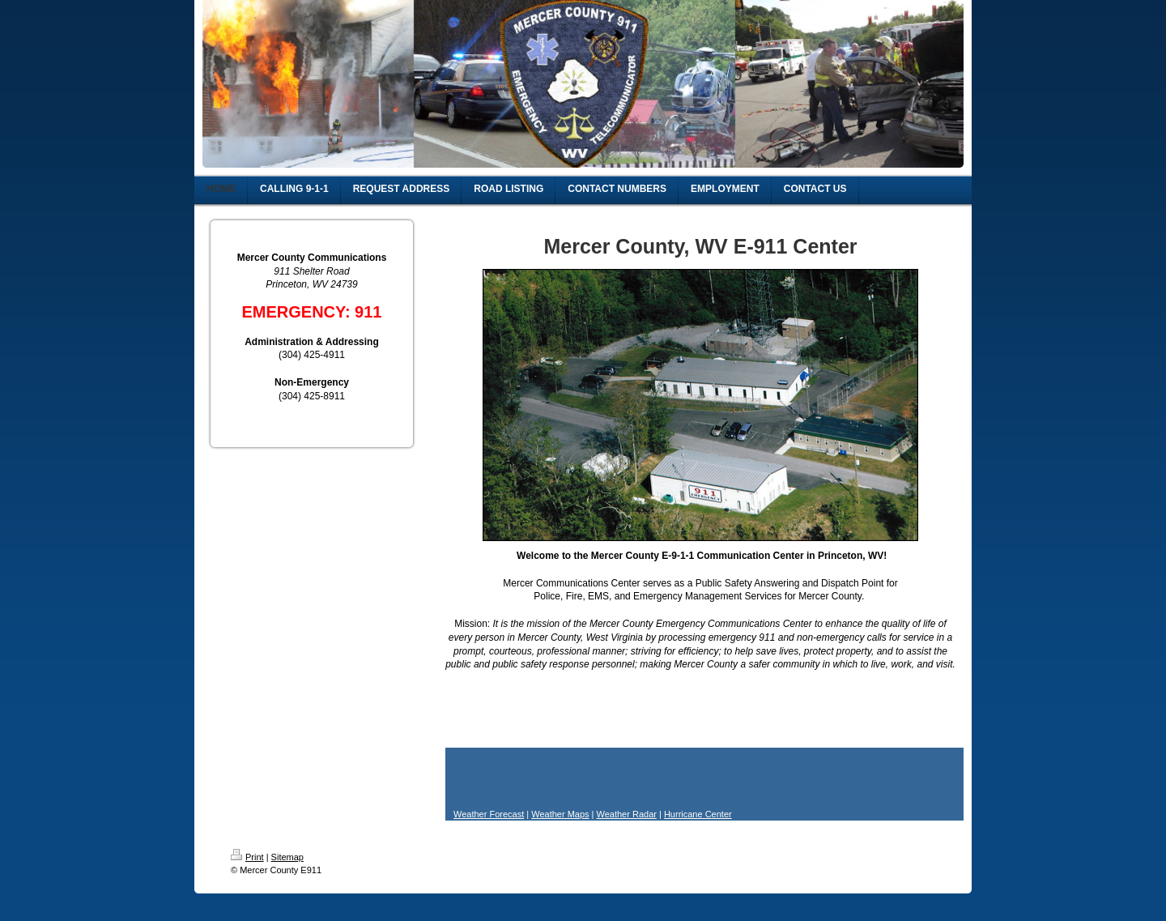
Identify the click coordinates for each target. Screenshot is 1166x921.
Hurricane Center (698, 814)
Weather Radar (627, 814)
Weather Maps (560, 814)
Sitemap (287, 857)
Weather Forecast (488, 814)
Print (247, 857)
